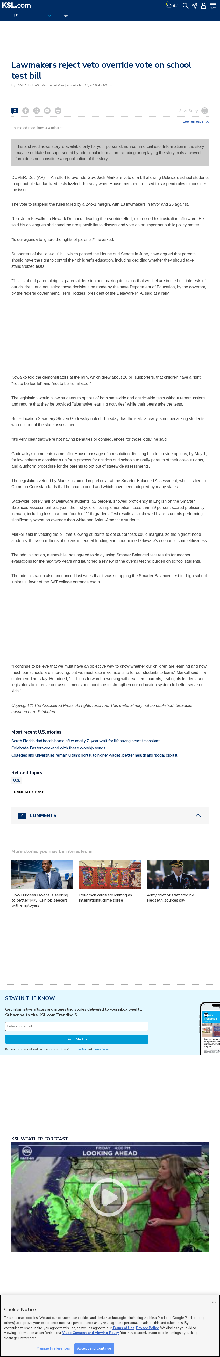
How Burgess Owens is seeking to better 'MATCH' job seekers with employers (39, 900)
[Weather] (172, 5)
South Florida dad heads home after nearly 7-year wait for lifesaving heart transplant (85, 741)
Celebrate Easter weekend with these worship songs (58, 748)
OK (214, 1302)
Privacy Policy (147, 1328)
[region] (110, 1326)
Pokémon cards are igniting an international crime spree (105, 897)
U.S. (16, 780)
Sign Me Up (77, 1039)
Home (63, 16)
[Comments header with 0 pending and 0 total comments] (110, 815)
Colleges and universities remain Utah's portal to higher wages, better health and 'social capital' (94, 755)
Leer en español (196, 121)
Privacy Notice (101, 1049)
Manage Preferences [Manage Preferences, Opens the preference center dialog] (53, 1348)
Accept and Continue (94, 1348)
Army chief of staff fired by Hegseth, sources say (170, 897)
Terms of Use (79, 1049)
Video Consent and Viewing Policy (90, 1333)
